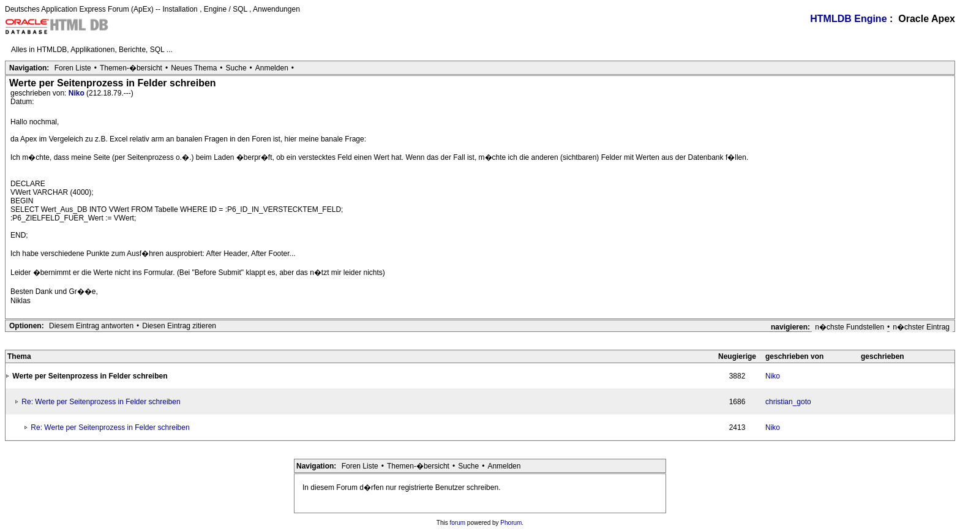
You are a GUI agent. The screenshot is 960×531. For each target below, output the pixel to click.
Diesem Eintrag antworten (91, 326)
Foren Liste (72, 68)
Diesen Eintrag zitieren (179, 326)
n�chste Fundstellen (849, 327)
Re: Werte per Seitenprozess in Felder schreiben (100, 401)
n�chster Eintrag (921, 327)
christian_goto (788, 401)
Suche (236, 68)
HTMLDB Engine (848, 18)
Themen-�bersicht (131, 68)
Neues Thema (194, 68)
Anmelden (271, 68)
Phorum (511, 522)
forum (458, 522)
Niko (77, 93)
